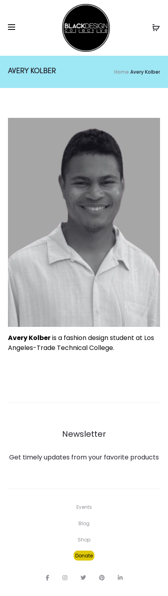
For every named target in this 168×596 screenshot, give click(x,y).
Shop (84, 539)
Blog (84, 523)
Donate (84, 555)
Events (84, 507)
